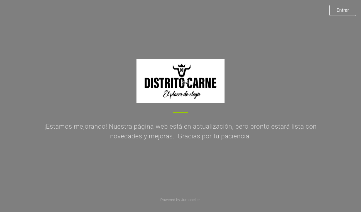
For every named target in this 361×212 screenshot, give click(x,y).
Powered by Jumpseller (180, 200)
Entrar (343, 10)
